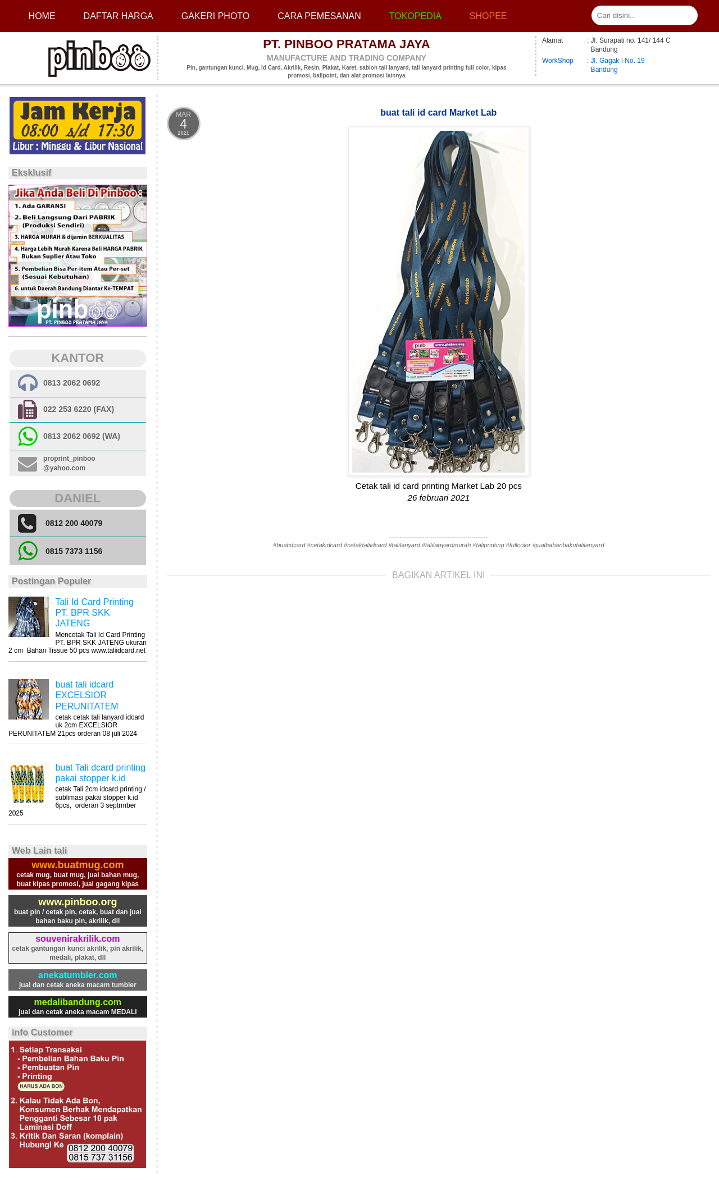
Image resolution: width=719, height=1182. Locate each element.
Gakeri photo (215, 16)
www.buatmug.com (77, 865)
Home (42, 16)
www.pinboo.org (77, 902)
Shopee (488, 16)
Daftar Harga (118, 16)
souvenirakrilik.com (77, 938)
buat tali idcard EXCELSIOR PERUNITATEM (86, 695)
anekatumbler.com (77, 975)
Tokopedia (415, 16)
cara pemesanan (319, 16)
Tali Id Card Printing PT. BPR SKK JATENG (94, 612)
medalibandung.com (78, 1002)
